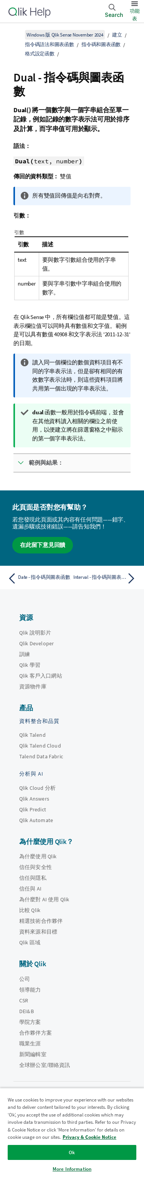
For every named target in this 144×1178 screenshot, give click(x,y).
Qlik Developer (36, 643)
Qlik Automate (36, 820)
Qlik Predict (32, 809)
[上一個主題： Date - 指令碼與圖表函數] (38, 578)
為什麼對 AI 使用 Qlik (44, 899)
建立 (117, 35)
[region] (72, 1133)
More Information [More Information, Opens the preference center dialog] (72, 1169)
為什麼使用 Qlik (38, 856)
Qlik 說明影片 (35, 632)
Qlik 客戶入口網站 (40, 675)
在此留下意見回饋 (42, 544)
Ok (72, 1152)
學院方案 (30, 1021)
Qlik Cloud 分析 (37, 787)
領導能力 (30, 989)
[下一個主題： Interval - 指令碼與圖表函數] (105, 578)
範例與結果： (46, 462)
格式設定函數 (40, 53)
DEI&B (26, 1011)
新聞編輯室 (32, 1054)
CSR (23, 1000)
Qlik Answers (34, 798)
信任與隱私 (32, 877)
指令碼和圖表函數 (101, 44)
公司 (24, 978)
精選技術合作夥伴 (41, 920)
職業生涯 (30, 1043)
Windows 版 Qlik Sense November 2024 (64, 35)
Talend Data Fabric (41, 756)
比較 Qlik (29, 910)
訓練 (24, 654)
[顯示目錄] (15, 34)
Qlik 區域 (29, 942)
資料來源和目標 (38, 931)
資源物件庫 (32, 686)
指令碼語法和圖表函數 (49, 44)
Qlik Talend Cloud (40, 745)
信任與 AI (30, 888)
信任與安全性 (35, 867)
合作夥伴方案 (35, 1032)
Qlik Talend (32, 734)
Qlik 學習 (29, 664)
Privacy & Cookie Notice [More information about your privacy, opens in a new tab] (89, 1137)
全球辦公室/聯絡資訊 (44, 1065)
